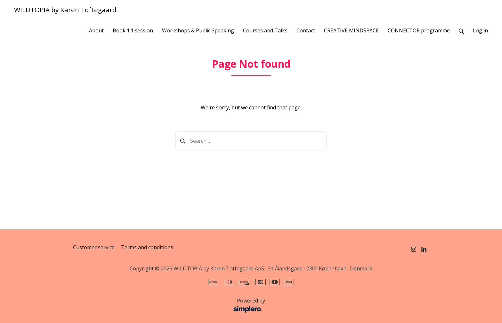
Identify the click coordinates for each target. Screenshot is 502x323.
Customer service (94, 247)
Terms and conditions (147, 247)
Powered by (171, 305)
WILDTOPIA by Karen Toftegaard (65, 9)
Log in (480, 30)
